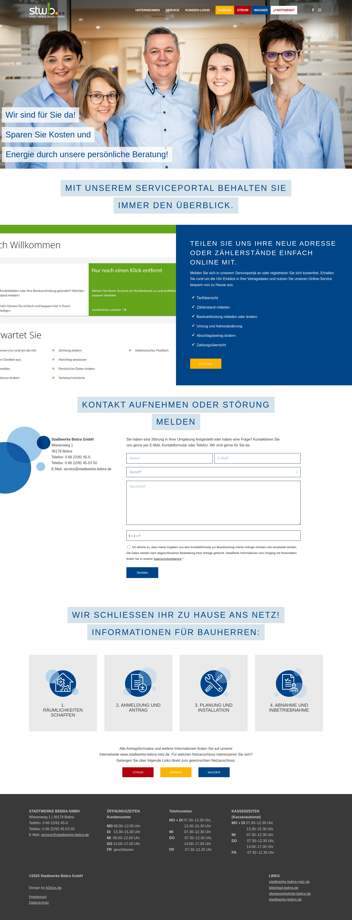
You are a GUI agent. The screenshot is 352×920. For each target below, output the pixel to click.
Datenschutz (39, 903)
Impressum (38, 897)
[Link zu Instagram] (319, 10)
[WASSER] (214, 772)
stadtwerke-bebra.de (285, 899)
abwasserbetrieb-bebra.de (290, 894)
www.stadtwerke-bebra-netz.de (144, 754)
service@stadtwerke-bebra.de (87, 469)
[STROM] (138, 772)
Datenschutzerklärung (167, 558)
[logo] (62, 10)
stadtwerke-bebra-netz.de (289, 882)
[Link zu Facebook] (313, 10)
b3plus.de (54, 888)
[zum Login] (205, 364)
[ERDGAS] (175, 772)
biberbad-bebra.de (283, 888)
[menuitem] (147, 10)
